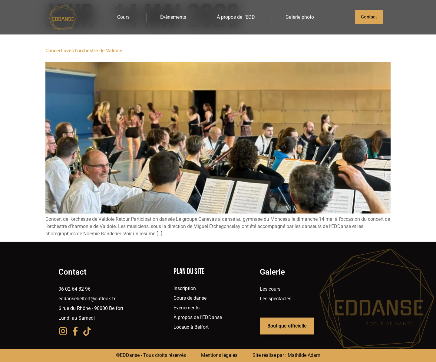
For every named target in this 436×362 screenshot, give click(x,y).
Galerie (272, 271)
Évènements (174, 17)
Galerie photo (300, 17)
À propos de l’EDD (237, 17)
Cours (125, 17)
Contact (72, 271)
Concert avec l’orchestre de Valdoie (83, 51)
